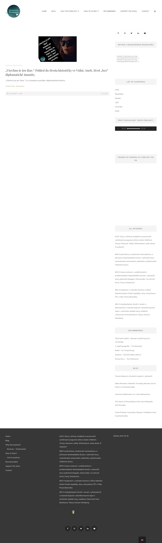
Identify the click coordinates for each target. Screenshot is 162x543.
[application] (136, 62)
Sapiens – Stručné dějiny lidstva (128, 355)
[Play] (118, 128)
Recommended (109, 11)
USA (117, 102)
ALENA (105, 93)
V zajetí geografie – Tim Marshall (128, 346)
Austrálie (118, 107)
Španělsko (119, 94)
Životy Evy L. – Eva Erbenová (126, 359)
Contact (145, 11)
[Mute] (149, 128)
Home (44, 11)
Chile (117, 90)
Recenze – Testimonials (16, 449)
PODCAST (9, 65)
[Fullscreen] (153, 128)
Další (117, 111)
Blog (53, 11)
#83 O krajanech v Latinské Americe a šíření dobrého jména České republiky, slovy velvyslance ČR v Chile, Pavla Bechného (135, 293)
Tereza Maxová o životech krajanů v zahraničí (133, 376)
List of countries (13, 457)
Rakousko (18, 65)
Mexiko (118, 98)
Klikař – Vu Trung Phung (124, 350)
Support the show (128, 11)
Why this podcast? (69, 11)
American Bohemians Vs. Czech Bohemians (132, 394)
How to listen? (90, 11)
